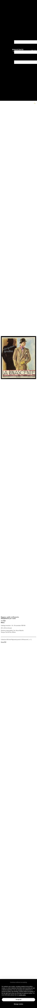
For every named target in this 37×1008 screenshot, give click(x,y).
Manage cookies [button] (18, 1004)
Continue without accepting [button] (18, 982)
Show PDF (3, 642)
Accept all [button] (18, 999)
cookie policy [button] (22, 995)
